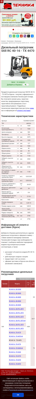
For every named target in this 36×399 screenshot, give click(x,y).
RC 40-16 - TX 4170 (15, 332)
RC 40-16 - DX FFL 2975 (16, 313)
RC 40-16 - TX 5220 (15, 352)
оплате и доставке (23, 111)
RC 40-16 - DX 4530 (15, 301)
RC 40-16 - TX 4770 (15, 344)
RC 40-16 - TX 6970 (15, 364)
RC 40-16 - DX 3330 (15, 289)
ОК (18, 395)
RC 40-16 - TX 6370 (15, 360)
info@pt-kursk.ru (11, 374)
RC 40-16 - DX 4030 (15, 297)
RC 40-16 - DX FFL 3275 (16, 317)
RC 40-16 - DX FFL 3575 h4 (17, 321)
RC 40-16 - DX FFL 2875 (16, 309)
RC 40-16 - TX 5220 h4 (16, 348)
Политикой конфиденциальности (21, 390)
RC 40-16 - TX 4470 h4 (16, 336)
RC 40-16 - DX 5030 (15, 305)
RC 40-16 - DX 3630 (15, 293)
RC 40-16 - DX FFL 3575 (16, 325)
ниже (32, 108)
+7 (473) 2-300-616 (14, 372)
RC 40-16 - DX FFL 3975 (16, 328)
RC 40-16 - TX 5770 (15, 356)
